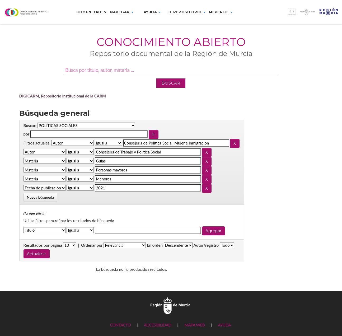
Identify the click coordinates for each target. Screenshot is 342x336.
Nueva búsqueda (40, 197)
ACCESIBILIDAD (157, 324)
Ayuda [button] (152, 12)
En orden (155, 245)
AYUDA (224, 324)
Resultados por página (43, 245)
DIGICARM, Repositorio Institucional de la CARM (62, 96)
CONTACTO (120, 324)
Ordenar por (92, 245)
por (27, 134)
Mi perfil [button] (220, 12)
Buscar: (30, 125)
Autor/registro (206, 245)
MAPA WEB (194, 324)
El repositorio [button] (186, 12)
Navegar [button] (121, 12)
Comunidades (91, 12)
